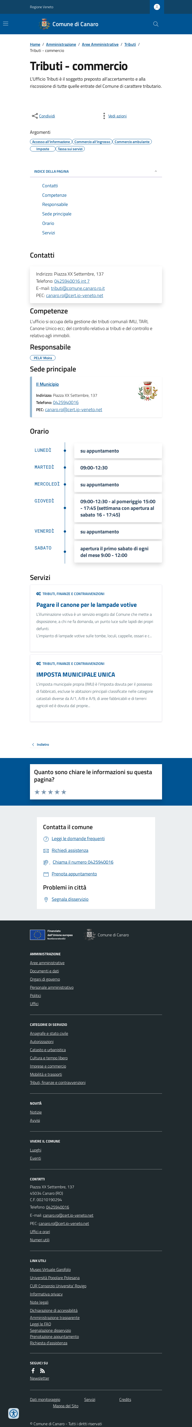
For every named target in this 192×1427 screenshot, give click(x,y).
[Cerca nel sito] (154, 24)
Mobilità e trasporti (46, 1074)
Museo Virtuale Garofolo (50, 1269)
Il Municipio (47, 384)
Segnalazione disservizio (50, 1330)
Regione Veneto (41, 6)
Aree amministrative (47, 963)
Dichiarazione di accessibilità (54, 1310)
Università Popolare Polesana (55, 1278)
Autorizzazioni (42, 1041)
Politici (35, 995)
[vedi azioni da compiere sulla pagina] (113, 116)
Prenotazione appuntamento (54, 1336)
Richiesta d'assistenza (48, 1343)
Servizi (89, 1399)
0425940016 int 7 (72, 281)
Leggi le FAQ (40, 1324)
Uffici (34, 1004)
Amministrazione (61, 44)
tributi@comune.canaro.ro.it (78, 288)
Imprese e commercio (48, 1066)
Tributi (130, 44)
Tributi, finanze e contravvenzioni (70, 593)
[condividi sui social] (43, 116)
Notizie (36, 1112)
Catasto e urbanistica (48, 1050)
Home (35, 44)
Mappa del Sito (65, 1406)
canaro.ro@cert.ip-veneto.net (74, 295)
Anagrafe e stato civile (49, 1033)
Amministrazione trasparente (55, 1317)
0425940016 (66, 402)
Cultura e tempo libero (49, 1058)
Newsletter (39, 1378)
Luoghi (35, 1150)
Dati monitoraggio (45, 1399)
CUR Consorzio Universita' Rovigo (58, 1286)
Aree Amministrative (100, 44)
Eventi (35, 1158)
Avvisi (35, 1120)
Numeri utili (39, 1240)
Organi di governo (45, 979)
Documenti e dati (44, 971)
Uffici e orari (40, 1231)
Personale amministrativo (51, 987)
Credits (125, 1399)
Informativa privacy (46, 1294)
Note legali (39, 1302)
